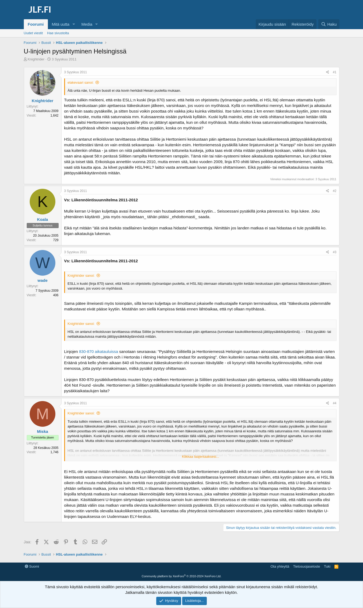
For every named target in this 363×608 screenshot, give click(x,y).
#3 (334, 252)
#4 (334, 403)
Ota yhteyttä (279, 566)
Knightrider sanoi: (81, 276)
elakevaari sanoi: (81, 82)
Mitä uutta (61, 24)
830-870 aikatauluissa (98, 351)
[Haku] (328, 24)
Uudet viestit (33, 33)
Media (86, 24)
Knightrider (36, 59)
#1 (334, 72)
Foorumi (36, 24)
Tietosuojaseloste (306, 566)
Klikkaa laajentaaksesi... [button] (200, 457)
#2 (334, 191)
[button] (73, 24)
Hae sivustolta (58, 33)
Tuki (327, 566)
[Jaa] (327, 72)
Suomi (32, 566)
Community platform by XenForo (181, 576)
